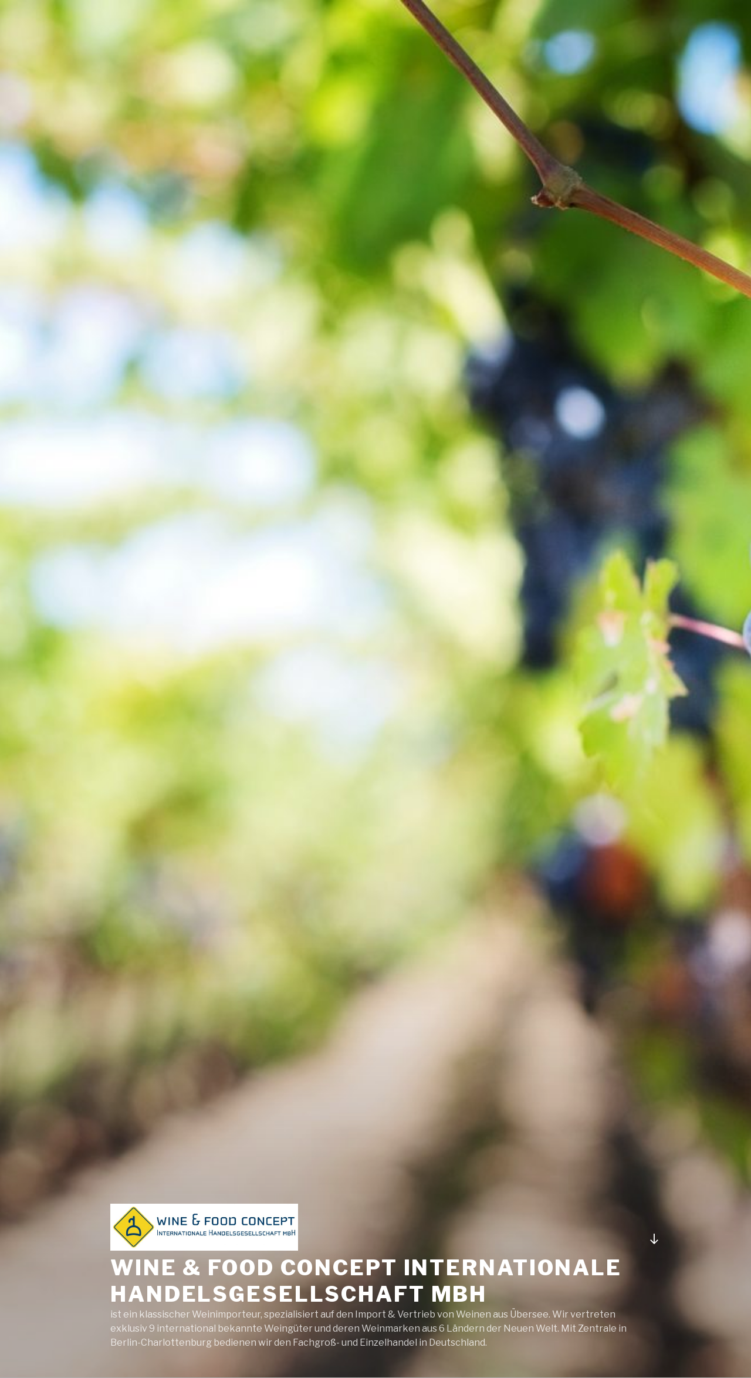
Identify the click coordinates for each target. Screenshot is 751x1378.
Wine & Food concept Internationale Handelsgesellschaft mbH (366, 1281)
